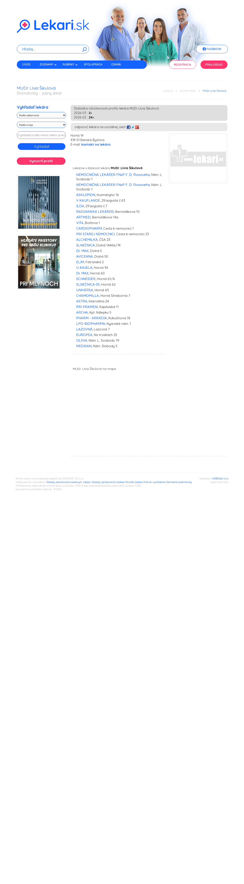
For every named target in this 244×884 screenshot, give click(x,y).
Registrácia (182, 64)
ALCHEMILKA (87, 239)
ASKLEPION (85, 195)
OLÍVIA (81, 340)
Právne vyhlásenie (154, 482)
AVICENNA (84, 256)
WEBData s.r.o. (220, 478)
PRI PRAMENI (87, 307)
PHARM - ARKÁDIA (91, 318)
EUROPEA (84, 335)
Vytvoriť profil (41, 161)
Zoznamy (48, 64)
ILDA (80, 206)
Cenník (116, 64)
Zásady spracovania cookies (108, 482)
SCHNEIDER (85, 279)
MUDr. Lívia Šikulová (214, 90)
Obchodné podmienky (179, 482)
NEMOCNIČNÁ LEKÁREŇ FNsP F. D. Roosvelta (113, 174)
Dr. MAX (82, 251)
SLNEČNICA (85, 245)
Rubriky (70, 64)
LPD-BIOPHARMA (90, 323)
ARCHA (82, 312)
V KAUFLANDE (88, 200)
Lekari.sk (168, 90)
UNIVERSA (84, 290)
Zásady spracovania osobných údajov (68, 482)
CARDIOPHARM (89, 228)
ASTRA (81, 301)
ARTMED (83, 217)
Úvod (26, 64)
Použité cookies (134, 482)
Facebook (212, 49)
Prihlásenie (213, 64)
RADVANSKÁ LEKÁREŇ (95, 211)
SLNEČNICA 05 (88, 284)
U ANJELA (84, 267)
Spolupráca (93, 64)
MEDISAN (83, 346)
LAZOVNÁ (84, 329)
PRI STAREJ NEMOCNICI (95, 234)
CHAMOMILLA (87, 295)
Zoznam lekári (187, 90)
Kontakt (28, 72)
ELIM (80, 262)
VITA (79, 223)
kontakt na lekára (95, 144)
